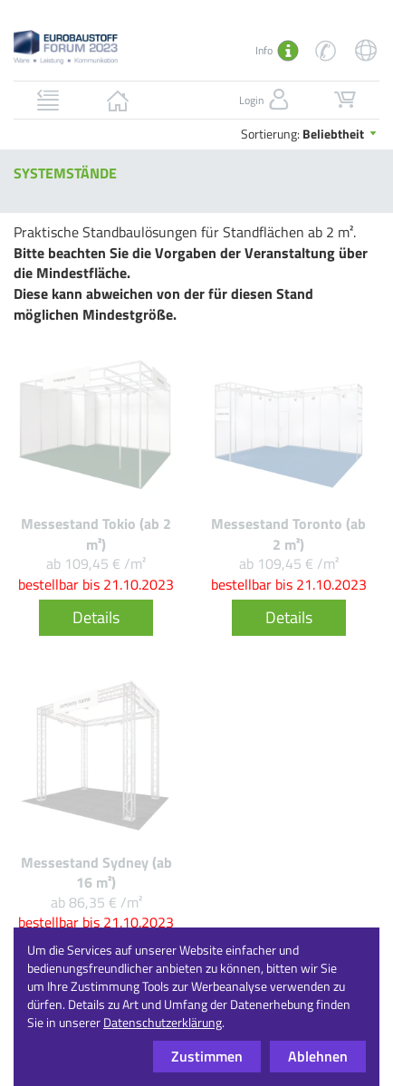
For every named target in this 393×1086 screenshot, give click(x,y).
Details (96, 617)
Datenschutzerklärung (162, 1022)
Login (265, 100)
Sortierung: (310, 133)
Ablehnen (318, 1056)
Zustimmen (207, 1056)
